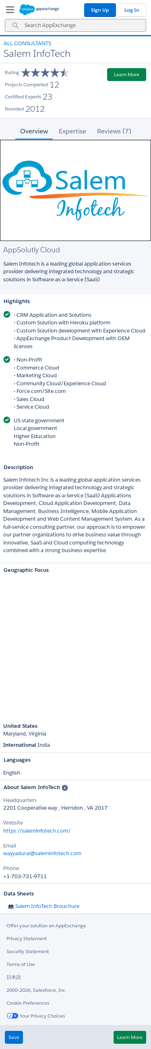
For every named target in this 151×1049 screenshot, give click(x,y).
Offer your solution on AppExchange (46, 925)
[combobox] (75, 25)
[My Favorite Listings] (8, 11)
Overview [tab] (34, 131)
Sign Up (100, 9)
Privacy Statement (26, 938)
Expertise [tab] (72, 131)
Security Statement (27, 951)
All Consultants (27, 43)
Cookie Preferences (27, 1002)
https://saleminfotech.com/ (37, 830)
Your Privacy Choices (35, 1015)
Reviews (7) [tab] (114, 131)
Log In (131, 9)
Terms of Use (20, 964)
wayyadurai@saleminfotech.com (42, 853)
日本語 (13, 977)
